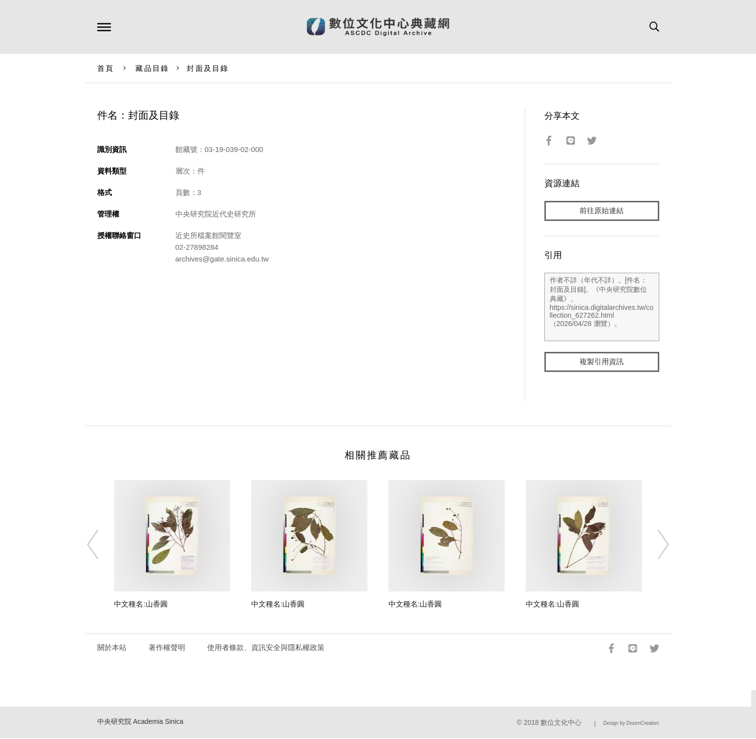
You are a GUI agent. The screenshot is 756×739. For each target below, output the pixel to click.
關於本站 (112, 648)
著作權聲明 (167, 648)
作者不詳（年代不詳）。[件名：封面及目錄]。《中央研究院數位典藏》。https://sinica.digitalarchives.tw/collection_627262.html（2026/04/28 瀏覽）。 (601, 307)
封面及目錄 (208, 68)
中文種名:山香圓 (140, 605)
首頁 (105, 68)
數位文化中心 (561, 723)
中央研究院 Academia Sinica (140, 722)
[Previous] (101, 545)
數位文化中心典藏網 (378, 27)
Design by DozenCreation (631, 724)
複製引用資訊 (602, 362)
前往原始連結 (602, 211)
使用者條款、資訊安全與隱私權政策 (265, 648)
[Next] (654, 545)
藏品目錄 (152, 68)
